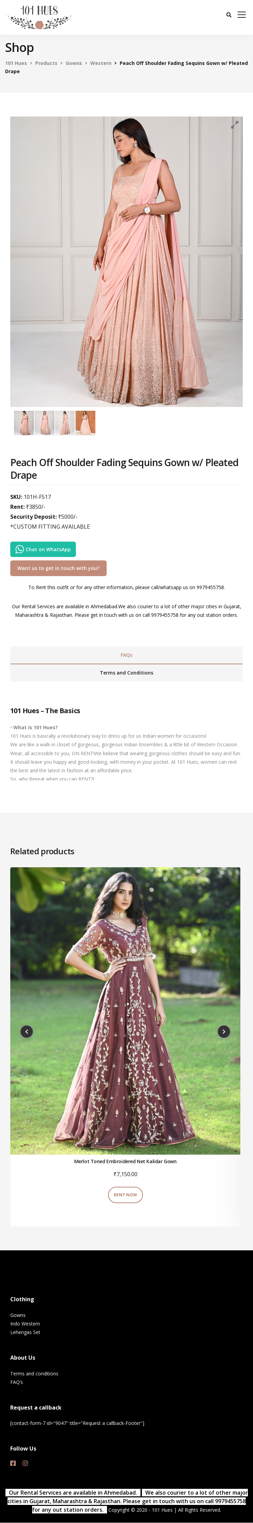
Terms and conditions (34, 1373)
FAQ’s (16, 1382)
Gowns (18, 1315)
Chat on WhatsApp (43, 549)
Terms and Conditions (126, 672)
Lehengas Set (25, 1332)
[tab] (126, 655)
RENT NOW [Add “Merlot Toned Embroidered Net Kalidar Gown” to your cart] (125, 1195)
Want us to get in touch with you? (58, 568)
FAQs (126, 655)
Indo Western (25, 1323)
